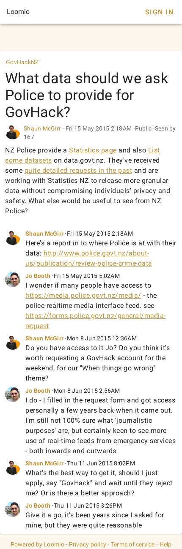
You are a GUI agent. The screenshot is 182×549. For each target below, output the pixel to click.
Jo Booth (37, 275)
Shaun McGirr (42, 128)
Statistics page (93, 150)
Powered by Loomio (37, 544)
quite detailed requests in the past (78, 170)
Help (166, 544)
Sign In (159, 12)
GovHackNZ (22, 62)
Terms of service (133, 544)
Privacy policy (88, 544)
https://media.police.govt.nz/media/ (83, 295)
